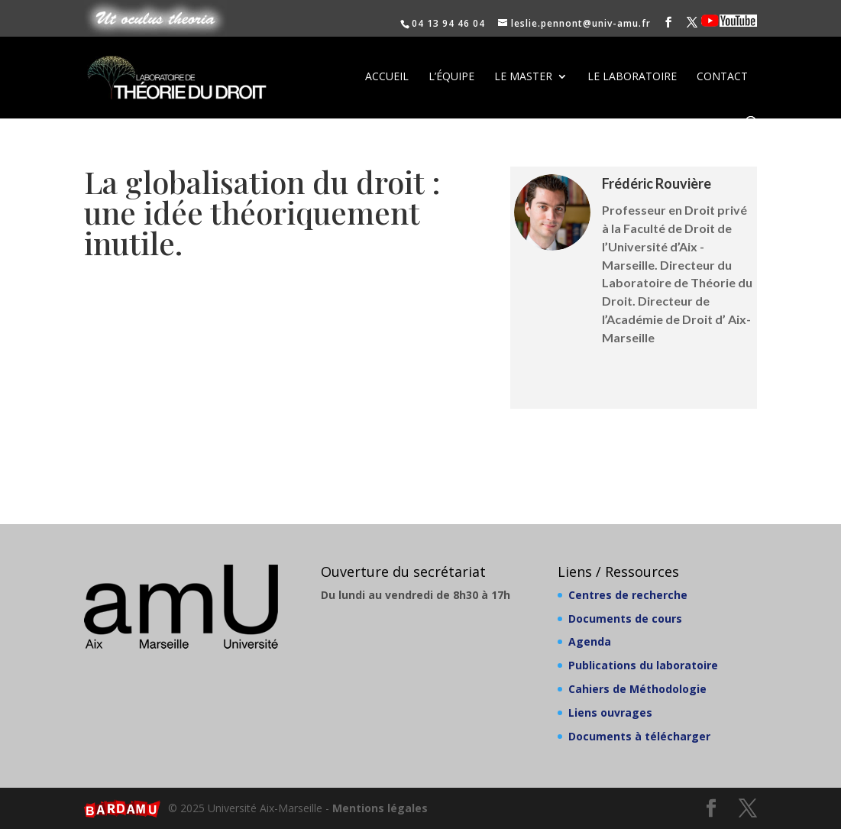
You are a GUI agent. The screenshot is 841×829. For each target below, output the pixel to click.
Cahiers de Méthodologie (637, 689)
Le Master (523, 77)
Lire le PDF (278, 302)
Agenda (589, 641)
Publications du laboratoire (643, 665)
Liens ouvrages (610, 712)
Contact (722, 77)
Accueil (387, 77)
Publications (633, 382)
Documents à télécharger (639, 736)
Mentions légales (380, 808)
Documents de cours (625, 618)
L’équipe (451, 77)
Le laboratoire (632, 77)
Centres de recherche (627, 595)
